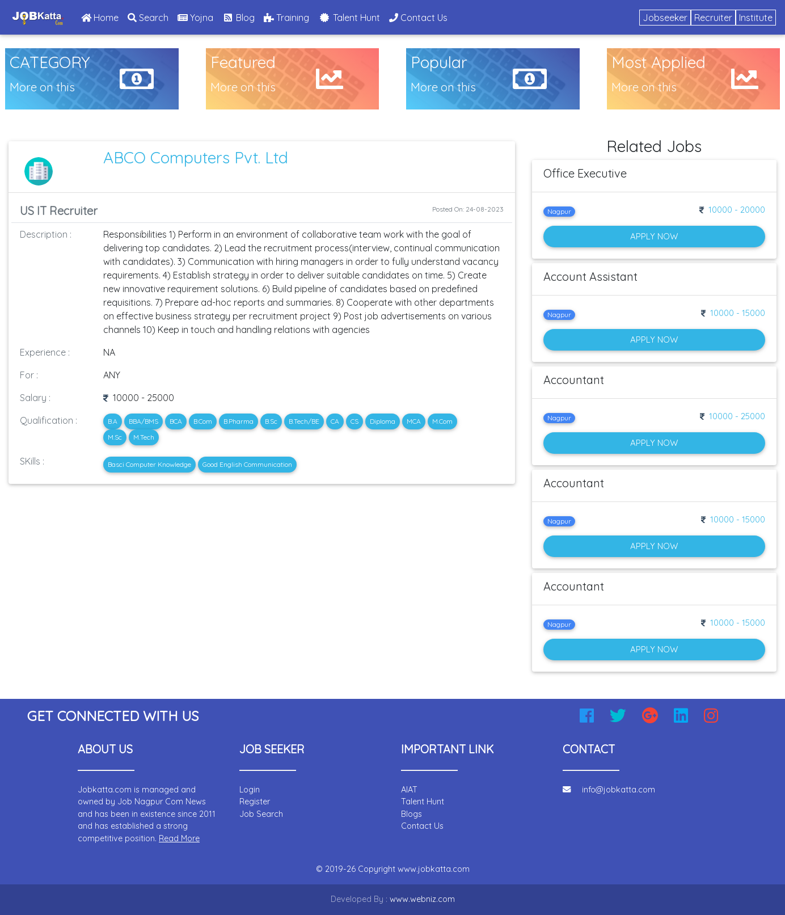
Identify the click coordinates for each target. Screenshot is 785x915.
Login (249, 790)
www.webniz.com (422, 899)
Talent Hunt (349, 17)
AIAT (409, 790)
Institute (756, 17)
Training (286, 17)
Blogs (411, 814)
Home (102, 16)
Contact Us (418, 17)
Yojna (195, 17)
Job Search (261, 814)
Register (254, 801)
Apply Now (654, 236)
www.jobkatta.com (434, 869)
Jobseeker (665, 17)
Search (148, 17)
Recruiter (713, 17)
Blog (238, 17)
